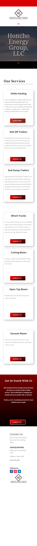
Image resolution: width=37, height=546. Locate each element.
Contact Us (17, 159)
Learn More (17, 121)
